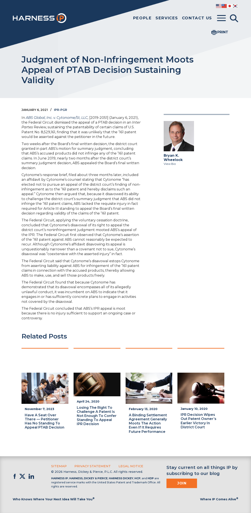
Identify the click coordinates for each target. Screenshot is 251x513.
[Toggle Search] (234, 18)
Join (181, 483)
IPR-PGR (60, 110)
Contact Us (197, 18)
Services (167, 18)
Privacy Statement (91, 466)
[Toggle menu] (221, 18)
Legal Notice (129, 466)
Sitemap (58, 466)
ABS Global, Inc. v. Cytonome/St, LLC (57, 118)
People (142, 18)
